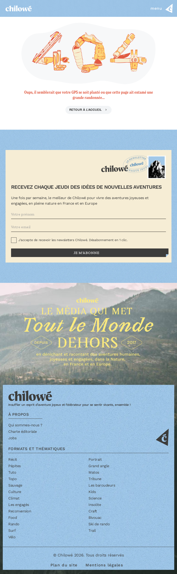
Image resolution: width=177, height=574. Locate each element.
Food (12, 517)
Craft (92, 511)
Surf (11, 530)
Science (95, 498)
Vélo (11, 537)
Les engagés (18, 504)
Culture (14, 492)
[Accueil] (19, 8)
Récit (12, 459)
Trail (92, 530)
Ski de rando (99, 524)
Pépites (14, 466)
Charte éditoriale (22, 431)
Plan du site (63, 565)
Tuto (12, 472)
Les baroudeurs (101, 485)
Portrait (95, 459)
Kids (92, 492)
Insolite (94, 504)
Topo (12, 479)
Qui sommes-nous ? (25, 425)
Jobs (12, 438)
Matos (93, 472)
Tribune (94, 479)
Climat (13, 498)
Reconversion (19, 511)
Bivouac (95, 517)
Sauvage (15, 485)
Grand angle (98, 466)
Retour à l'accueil (86, 109)
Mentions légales (104, 565)
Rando (13, 524)
